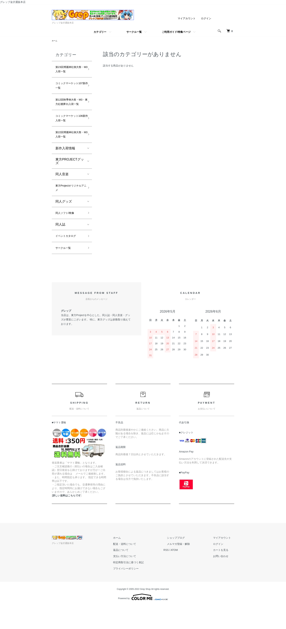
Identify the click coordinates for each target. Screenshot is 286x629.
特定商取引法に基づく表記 (145, 585)
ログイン (206, 18)
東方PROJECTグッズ (69, 178)
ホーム (55, 41)
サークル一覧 (134, 31)
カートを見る (224, 573)
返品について (137, 573)
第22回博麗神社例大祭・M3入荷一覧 (69, 151)
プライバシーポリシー (142, 591)
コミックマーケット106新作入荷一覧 (69, 132)
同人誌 (60, 245)
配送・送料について (141, 567)
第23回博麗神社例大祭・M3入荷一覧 (69, 71)
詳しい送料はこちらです (67, 518)
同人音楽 (62, 191)
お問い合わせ (224, 579)
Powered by (143, 620)
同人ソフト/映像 (67, 233)
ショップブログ (186, 561)
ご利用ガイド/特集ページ (176, 31)
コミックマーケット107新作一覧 (68, 89)
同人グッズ (63, 221)
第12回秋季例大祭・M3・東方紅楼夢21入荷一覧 (69, 110)
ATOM (187, 573)
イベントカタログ (68, 257)
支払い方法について (141, 579)
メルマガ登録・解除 (188, 567)
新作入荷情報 (65, 166)
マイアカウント (187, 18)
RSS (179, 573)
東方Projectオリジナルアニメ (68, 206)
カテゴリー (100, 31)
